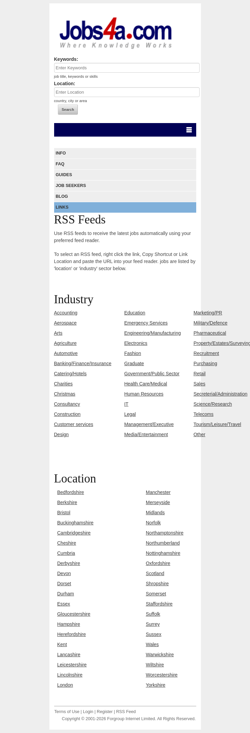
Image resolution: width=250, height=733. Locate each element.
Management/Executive (149, 424)
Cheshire (66, 543)
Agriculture (65, 343)
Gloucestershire (73, 614)
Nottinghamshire (163, 553)
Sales (199, 383)
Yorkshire (155, 685)
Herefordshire (71, 634)
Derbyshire (68, 563)
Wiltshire (155, 664)
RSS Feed (126, 711)
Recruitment (206, 353)
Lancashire (69, 654)
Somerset (156, 593)
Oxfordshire (158, 563)
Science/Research (213, 404)
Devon (64, 573)
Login (88, 711)
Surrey (153, 624)
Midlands (155, 512)
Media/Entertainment (146, 434)
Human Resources (143, 394)
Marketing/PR (208, 312)
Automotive (66, 353)
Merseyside (158, 502)
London (65, 685)
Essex (63, 604)
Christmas (64, 394)
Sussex (153, 634)
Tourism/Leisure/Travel (217, 424)
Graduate (134, 363)
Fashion (132, 353)
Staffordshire (159, 604)
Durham (65, 593)
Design (61, 434)
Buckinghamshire (75, 522)
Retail (200, 373)
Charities (63, 383)
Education (134, 312)
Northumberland (163, 543)
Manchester (158, 492)
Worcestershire (162, 675)
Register (105, 711)
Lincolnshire (70, 675)
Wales (152, 644)
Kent (62, 644)
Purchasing (205, 363)
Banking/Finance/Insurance (83, 363)
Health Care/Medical (145, 383)
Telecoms (203, 414)
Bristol (63, 512)
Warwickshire (160, 654)
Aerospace (65, 323)
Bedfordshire (70, 492)
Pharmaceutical (210, 333)
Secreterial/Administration (221, 394)
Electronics (135, 343)
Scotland (155, 573)
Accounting (65, 312)
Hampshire (68, 624)
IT (126, 404)
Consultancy (67, 404)
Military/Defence (210, 323)
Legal (130, 414)
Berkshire (67, 502)
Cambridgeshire (74, 533)
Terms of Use (66, 711)
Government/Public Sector (151, 373)
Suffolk (153, 614)
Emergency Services (145, 323)
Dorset (64, 583)
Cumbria (66, 553)
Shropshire (157, 583)
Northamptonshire (164, 533)
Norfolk (153, 522)
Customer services (73, 424)
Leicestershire (72, 664)
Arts (58, 333)
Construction (67, 414)
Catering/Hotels (70, 373)
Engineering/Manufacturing (152, 333)
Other (199, 434)
